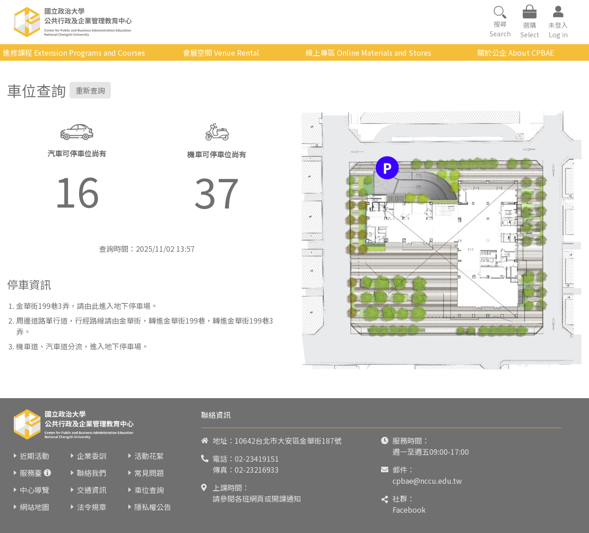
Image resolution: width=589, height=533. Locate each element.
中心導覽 (34, 489)
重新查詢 (90, 90)
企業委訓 (91, 455)
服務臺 (31, 472)
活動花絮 (149, 455)
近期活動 (34, 455)
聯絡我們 (91, 472)
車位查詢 (149, 489)
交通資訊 (91, 489)
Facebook (409, 509)
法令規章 (91, 506)
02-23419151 (257, 458)
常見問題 (149, 472)
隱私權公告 (152, 506)
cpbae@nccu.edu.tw (427, 480)
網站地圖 (34, 506)
